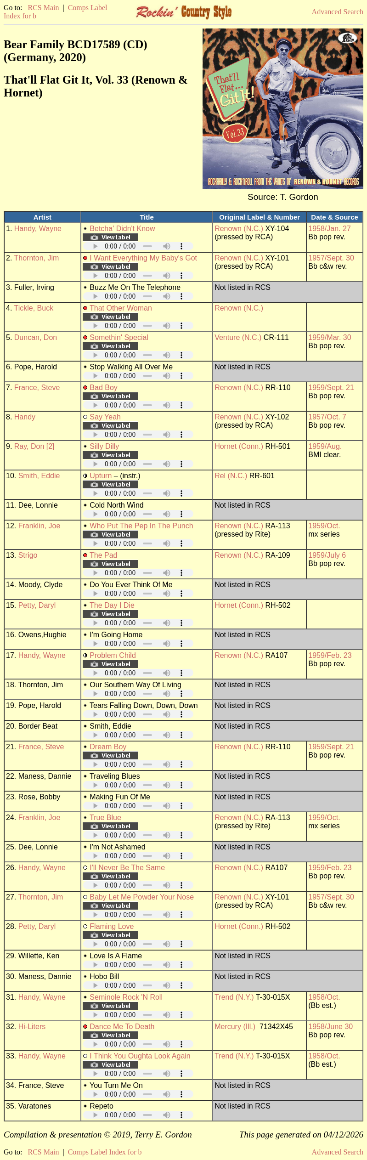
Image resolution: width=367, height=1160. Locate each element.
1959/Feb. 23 (329, 655)
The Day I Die (112, 605)
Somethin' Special (119, 337)
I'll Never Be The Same (127, 867)
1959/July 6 (327, 555)
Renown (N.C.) (239, 228)
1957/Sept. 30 (331, 258)
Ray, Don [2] (34, 446)
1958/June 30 (330, 1026)
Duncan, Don (35, 337)
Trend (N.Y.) (234, 997)
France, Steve (37, 387)
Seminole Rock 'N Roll (126, 997)
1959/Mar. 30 (329, 337)
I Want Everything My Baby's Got (143, 258)
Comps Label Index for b (105, 1152)
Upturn (101, 476)
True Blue (105, 817)
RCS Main (43, 7)
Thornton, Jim (36, 258)
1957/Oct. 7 (327, 417)
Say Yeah (105, 417)
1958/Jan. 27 (329, 228)
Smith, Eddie (39, 476)
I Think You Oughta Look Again (140, 1056)
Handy (24, 417)
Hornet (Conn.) (239, 446)
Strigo (28, 555)
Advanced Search (337, 12)
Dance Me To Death (122, 1026)
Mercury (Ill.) (235, 1026)
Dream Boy (108, 747)
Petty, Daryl (37, 605)
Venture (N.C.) (238, 337)
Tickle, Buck (34, 308)
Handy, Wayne (38, 228)
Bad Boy (103, 387)
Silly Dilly (104, 446)
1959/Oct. (324, 526)
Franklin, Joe (39, 526)
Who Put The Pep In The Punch (141, 526)
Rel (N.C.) (231, 476)
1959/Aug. (325, 446)
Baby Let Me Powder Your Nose (142, 897)
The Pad (103, 555)
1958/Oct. (324, 997)
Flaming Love (112, 926)
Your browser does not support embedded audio (138, 246)
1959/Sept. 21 (331, 387)
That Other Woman (121, 308)
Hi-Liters (32, 1026)
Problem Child (113, 655)
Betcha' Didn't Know (122, 228)
